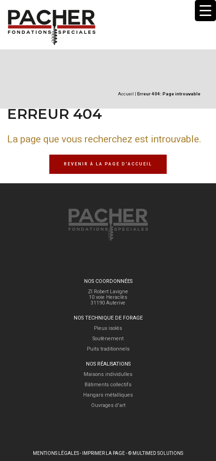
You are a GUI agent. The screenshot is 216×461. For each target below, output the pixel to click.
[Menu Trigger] (205, 10)
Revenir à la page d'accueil (108, 164)
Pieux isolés (108, 328)
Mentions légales (56, 453)
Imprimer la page (103, 453)
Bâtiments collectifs (108, 385)
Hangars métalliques (108, 395)
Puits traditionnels (108, 349)
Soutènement (108, 339)
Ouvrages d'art (108, 405)
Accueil (126, 93)
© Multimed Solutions (155, 453)
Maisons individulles (108, 374)
